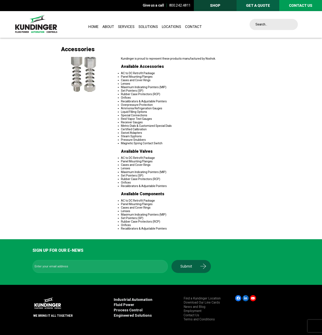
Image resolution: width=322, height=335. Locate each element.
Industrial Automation (133, 299)
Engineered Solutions (133, 315)
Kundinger (47, 24)
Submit (189, 266)
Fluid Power (124, 305)
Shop (215, 5)
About (108, 26)
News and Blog (194, 307)
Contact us (300, 5)
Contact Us (191, 315)
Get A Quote (258, 5)
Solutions (148, 26)
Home (93, 26)
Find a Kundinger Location (202, 298)
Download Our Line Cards (202, 302)
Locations (171, 26)
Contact (193, 26)
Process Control (128, 310)
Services (126, 26)
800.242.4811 (180, 5)
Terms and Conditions (199, 319)
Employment (192, 311)
